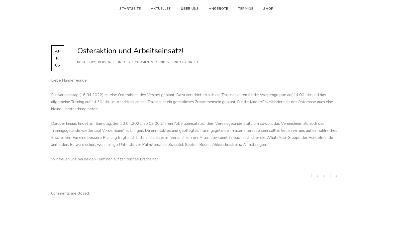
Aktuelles (161, 9)
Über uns (190, 9)
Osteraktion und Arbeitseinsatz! (130, 51)
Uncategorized (186, 62)
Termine (245, 9)
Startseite (130, 9)
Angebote (218, 9)
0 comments (142, 62)
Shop (268, 9)
